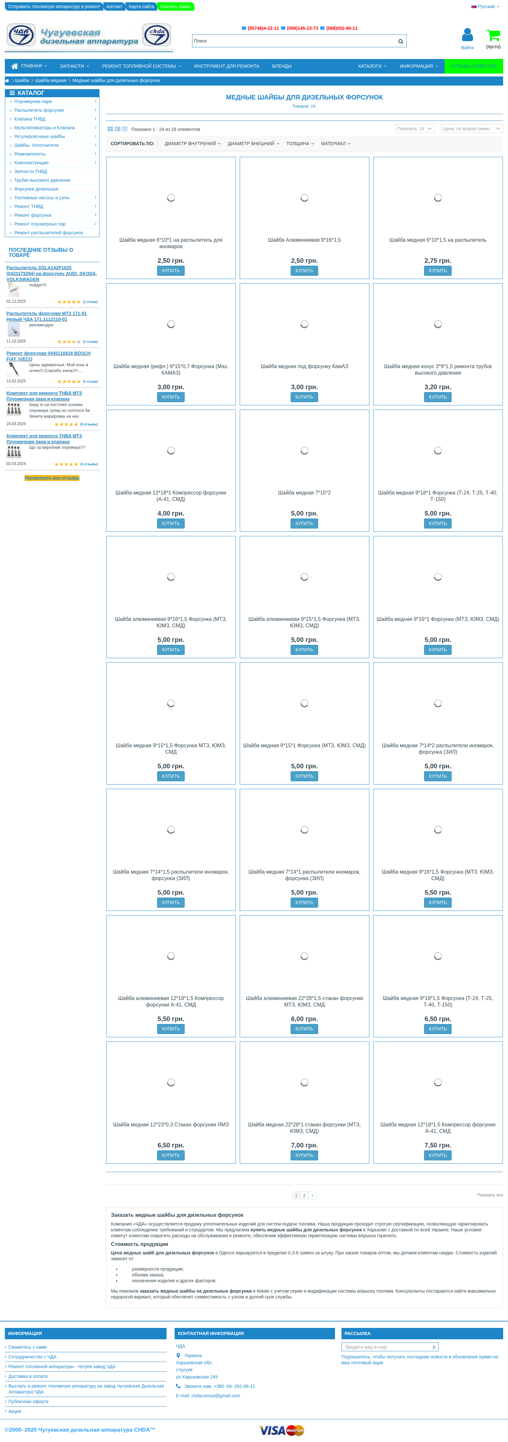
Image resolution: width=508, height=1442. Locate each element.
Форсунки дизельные (34, 189)
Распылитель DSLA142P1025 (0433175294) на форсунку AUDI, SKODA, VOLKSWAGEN (51, 273)
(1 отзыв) (90, 302)
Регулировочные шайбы (53, 136)
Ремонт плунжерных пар (53, 224)
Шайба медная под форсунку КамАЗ (304, 366)
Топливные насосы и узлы (53, 197)
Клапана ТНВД (53, 119)
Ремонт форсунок (53, 215)
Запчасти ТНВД (28, 171)
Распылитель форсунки (53, 110)
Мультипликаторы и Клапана (53, 127)
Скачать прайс (175, 6)
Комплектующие (53, 162)
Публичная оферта (28, 1401)
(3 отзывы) (89, 424)
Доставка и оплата (28, 1376)
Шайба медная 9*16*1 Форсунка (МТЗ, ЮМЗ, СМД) (438, 619)
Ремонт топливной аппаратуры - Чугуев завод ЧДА (62, 1366)
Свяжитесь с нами (27, 1347)
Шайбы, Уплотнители (53, 145)
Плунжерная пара (53, 101)
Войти (467, 47)
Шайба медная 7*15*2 (304, 492)
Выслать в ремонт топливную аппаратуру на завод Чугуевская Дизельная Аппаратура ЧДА (86, 1388)
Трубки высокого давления (40, 180)
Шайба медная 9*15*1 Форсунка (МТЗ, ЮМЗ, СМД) (304, 745)
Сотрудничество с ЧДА (32, 1356)
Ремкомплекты (53, 154)
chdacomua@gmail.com (215, 1395)
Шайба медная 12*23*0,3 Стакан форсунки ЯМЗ (171, 1124)
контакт (114, 6)
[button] (74, 66)
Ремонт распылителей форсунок (46, 232)
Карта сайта (141, 6)
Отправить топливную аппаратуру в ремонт (54, 6)
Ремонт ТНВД (53, 206)
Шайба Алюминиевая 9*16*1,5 (304, 240)
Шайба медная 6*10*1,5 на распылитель (438, 240)
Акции (14, 1411)
